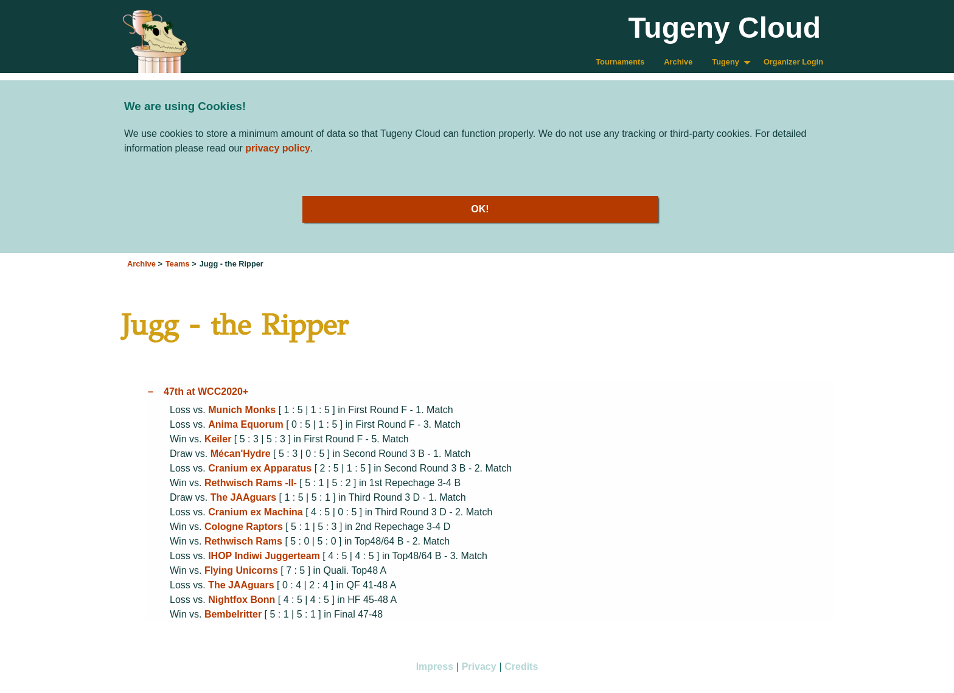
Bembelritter (233, 614)
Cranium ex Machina (255, 512)
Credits (521, 666)
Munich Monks (242, 410)
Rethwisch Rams (243, 541)
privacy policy (277, 148)
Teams (177, 263)
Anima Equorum (246, 424)
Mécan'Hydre (241, 453)
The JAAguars (243, 497)
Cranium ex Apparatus (260, 468)
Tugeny (725, 61)
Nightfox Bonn (241, 599)
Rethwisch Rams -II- (250, 483)
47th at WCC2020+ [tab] (206, 391)
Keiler (217, 439)
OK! (480, 209)
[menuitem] (620, 62)
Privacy (479, 666)
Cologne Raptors (243, 526)
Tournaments (620, 61)
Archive (678, 61)
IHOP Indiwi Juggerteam (264, 556)
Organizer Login (793, 61)
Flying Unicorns (241, 570)
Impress (434, 666)
